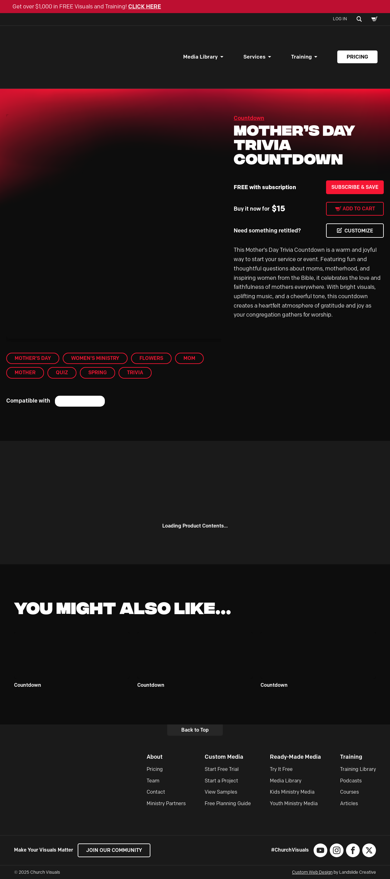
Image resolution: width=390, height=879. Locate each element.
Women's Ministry (95, 358)
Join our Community (114, 850)
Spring (97, 372)
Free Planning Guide (228, 803)
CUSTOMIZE (358, 231)
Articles (349, 803)
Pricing (357, 57)
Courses (349, 792)
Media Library (200, 57)
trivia (135, 372)
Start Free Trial (222, 769)
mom (189, 358)
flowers (151, 358)
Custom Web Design (312, 872)
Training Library (358, 769)
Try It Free (281, 769)
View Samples (221, 792)
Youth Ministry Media (294, 803)
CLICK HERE (144, 6)
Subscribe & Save (354, 187)
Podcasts (351, 781)
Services (254, 57)
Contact (156, 792)
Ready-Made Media (295, 756)
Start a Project (221, 781)
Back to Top (195, 730)
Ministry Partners (166, 803)
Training (301, 57)
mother (25, 372)
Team (153, 781)
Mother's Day (33, 358)
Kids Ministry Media (292, 792)
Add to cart (359, 209)
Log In (340, 18)
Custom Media (224, 756)
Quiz (62, 372)
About (155, 756)
